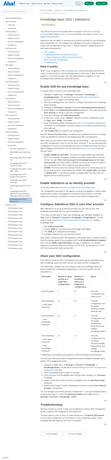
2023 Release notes (15, 218)
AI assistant (12, 28)
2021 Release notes (15, 225)
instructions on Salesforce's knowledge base (76, 187)
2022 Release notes (15, 221)
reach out (86, 148)
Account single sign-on (18, 149)
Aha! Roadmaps (11, 31)
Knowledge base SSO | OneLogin (18, 181)
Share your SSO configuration (56, 60)
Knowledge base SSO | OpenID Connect (18, 164)
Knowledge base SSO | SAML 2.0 (20, 159)
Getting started (13, 35)
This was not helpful (74, 434)
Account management (16, 42)
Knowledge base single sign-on (76, 10)
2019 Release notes (15, 231)
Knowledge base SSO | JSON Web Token (20, 170)
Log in (79, 3)
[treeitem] (20, 200)
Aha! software (11, 21)
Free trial (89, 3)
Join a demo (101, 3)
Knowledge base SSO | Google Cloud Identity (18, 176)
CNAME (47, 160)
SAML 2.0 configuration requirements (91, 123)
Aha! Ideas (9, 65)
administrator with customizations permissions (71, 220)
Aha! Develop (11, 98)
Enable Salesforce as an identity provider (60, 55)
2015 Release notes (15, 245)
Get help (47, 3)
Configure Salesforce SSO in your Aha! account (63, 57)
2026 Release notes (15, 208)
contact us (63, 34)
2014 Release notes (15, 248)
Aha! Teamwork (11, 115)
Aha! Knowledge (46, 10)
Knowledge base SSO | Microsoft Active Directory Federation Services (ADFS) (20, 193)
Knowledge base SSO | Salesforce (18, 200)
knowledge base (71, 71)
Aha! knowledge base (13, 18)
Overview (11, 25)
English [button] (5, 457)
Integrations (58, 10)
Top (105, 82)
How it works (49, 52)
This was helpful (51, 434)
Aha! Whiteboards (12, 82)
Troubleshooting (50, 62)
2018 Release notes (15, 235)
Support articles (14, 38)
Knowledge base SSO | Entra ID (20, 187)
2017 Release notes (15, 238)
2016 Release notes (15, 242)
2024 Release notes (15, 215)
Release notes (24, 3)
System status (37, 3)
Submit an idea (57, 3)
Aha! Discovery (11, 48)
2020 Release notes (15, 228)
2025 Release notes (15, 211)
